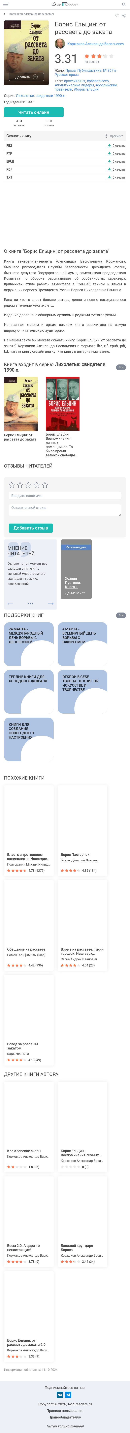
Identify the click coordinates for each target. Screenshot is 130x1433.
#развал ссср (98, 81)
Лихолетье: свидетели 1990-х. (41, 96)
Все (121, 367)
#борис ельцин (86, 89)
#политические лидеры (74, 85)
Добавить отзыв (31, 528)
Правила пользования (65, 1411)
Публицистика (89, 70)
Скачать (119, 145)
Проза (70, 70)
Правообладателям (65, 1417)
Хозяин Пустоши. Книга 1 (73, 582)
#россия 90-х (74, 81)
